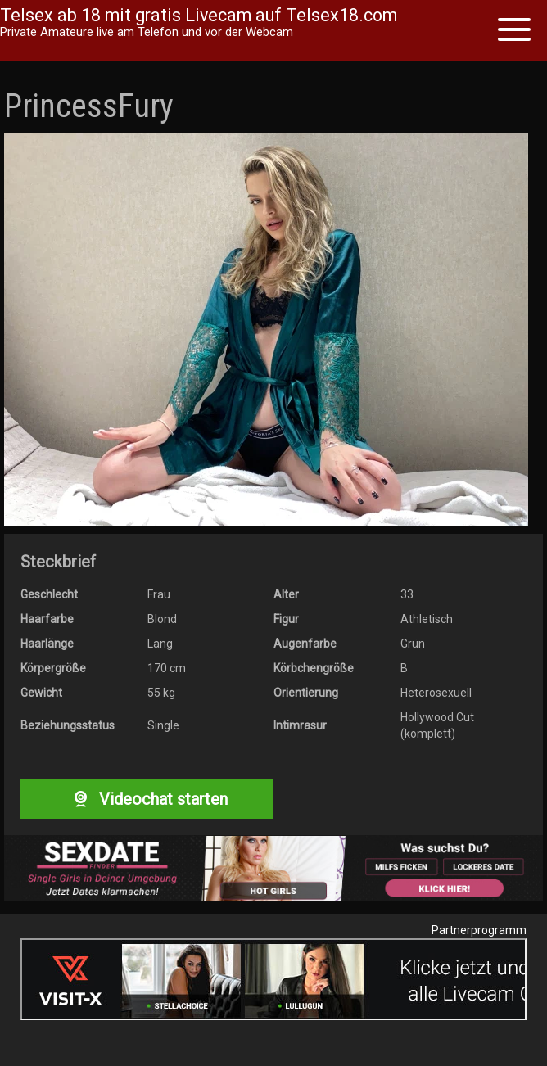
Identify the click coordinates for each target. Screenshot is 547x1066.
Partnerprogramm (479, 930)
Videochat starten (146, 799)
